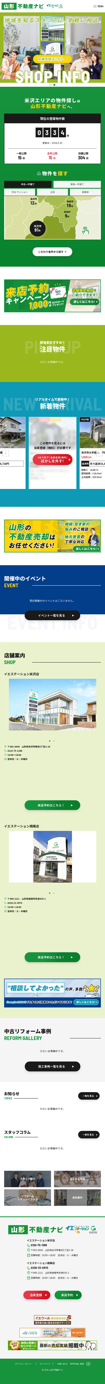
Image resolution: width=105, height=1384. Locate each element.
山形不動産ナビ (35, 1229)
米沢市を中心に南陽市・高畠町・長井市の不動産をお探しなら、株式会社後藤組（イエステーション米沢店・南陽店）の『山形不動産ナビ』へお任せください (23, 6)
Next (98, 453)
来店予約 (67, 1295)
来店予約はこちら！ (51, 805)
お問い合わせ (62, 1363)
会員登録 (36, 1295)
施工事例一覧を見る (51, 1066)
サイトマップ (45, 1363)
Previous (6, 453)
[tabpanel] (52, 704)
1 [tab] (50, 85)
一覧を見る (88, 1095)
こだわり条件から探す (51, 252)
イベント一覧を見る (51, 615)
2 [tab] (54, 85)
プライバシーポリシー (23, 1363)
